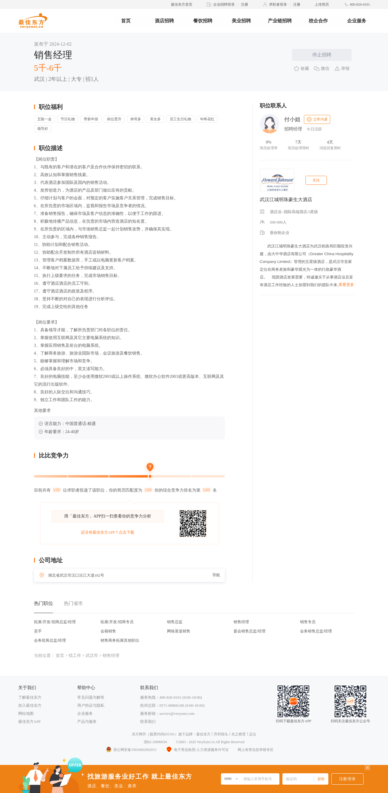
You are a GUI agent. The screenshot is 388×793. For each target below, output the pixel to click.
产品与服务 (87, 721)
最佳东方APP (29, 721)
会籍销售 (108, 631)
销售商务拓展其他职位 (120, 640)
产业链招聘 (280, 20)
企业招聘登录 (224, 4)
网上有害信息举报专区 (255, 750)
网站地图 (26, 713)
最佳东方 (203, 734)
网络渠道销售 (178, 631)
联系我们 (148, 721)
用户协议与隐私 (90, 705)
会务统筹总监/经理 (50, 640)
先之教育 (238, 734)
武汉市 (92, 655)
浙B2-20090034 (155, 742)
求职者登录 (278, 4)
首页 (126, 20)
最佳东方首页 (181, 4)
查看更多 (346, 284)
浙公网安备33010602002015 (131, 750)
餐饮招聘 (202, 20)
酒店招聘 (164, 20)
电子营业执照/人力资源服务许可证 (196, 750)
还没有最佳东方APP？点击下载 (108, 532)
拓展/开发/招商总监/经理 (55, 622)
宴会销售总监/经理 (250, 631)
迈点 (252, 734)
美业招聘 (241, 20)
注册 (244, 4)
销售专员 (308, 622)
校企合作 (318, 20)
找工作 (75, 655)
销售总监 (175, 622)
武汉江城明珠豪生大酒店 (286, 199)
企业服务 (356, 20)
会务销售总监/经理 (316, 631)
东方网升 (139, 734)
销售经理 (241, 622)
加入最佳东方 (29, 705)
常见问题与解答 (90, 697)
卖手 (38, 631)
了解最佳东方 (29, 697)
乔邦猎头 (221, 734)
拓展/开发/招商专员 (117, 622)
